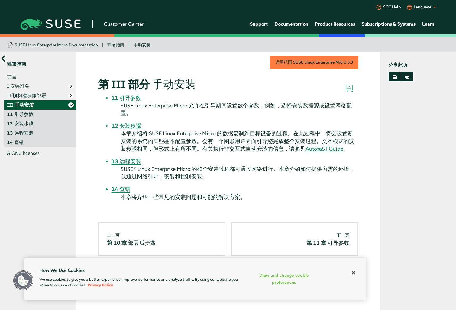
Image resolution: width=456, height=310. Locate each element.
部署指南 (115, 45)
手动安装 (142, 45)
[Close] (353, 273)
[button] (23, 280)
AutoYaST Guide (324, 148)
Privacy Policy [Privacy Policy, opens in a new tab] (100, 285)
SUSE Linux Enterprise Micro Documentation (56, 45)
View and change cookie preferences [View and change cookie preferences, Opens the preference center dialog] (284, 279)
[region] (195, 279)
